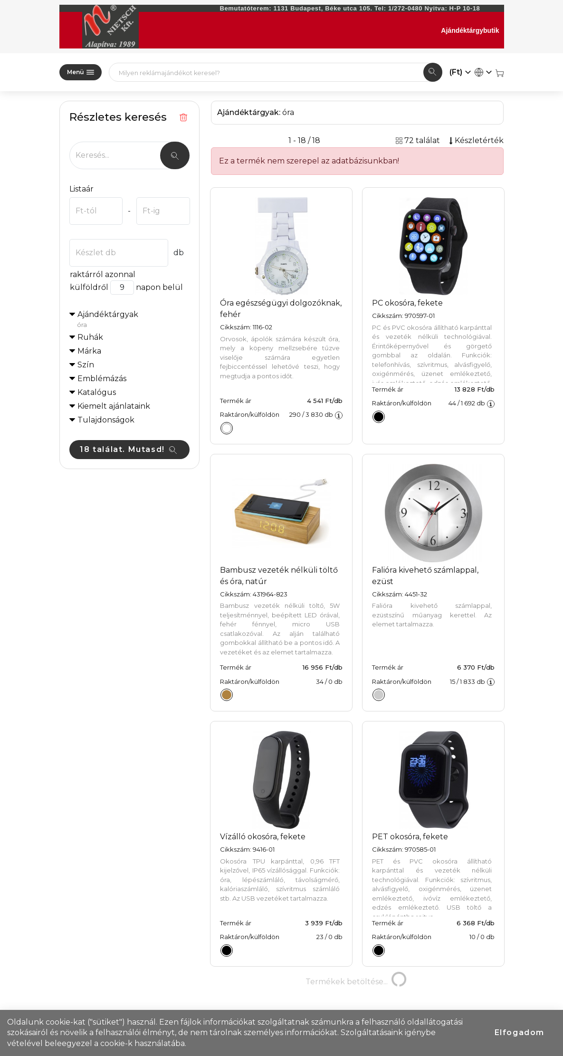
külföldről (88, 287)
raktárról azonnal (102, 274)
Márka (89, 350)
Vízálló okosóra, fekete (262, 836)
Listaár (81, 188)
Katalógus (96, 392)
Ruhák (90, 337)
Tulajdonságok (105, 419)
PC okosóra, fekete (407, 302)
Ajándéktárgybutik (470, 30)
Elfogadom (519, 1032)
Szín (85, 364)
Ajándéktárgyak (133, 320)
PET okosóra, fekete (410, 836)
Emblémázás (101, 378)
